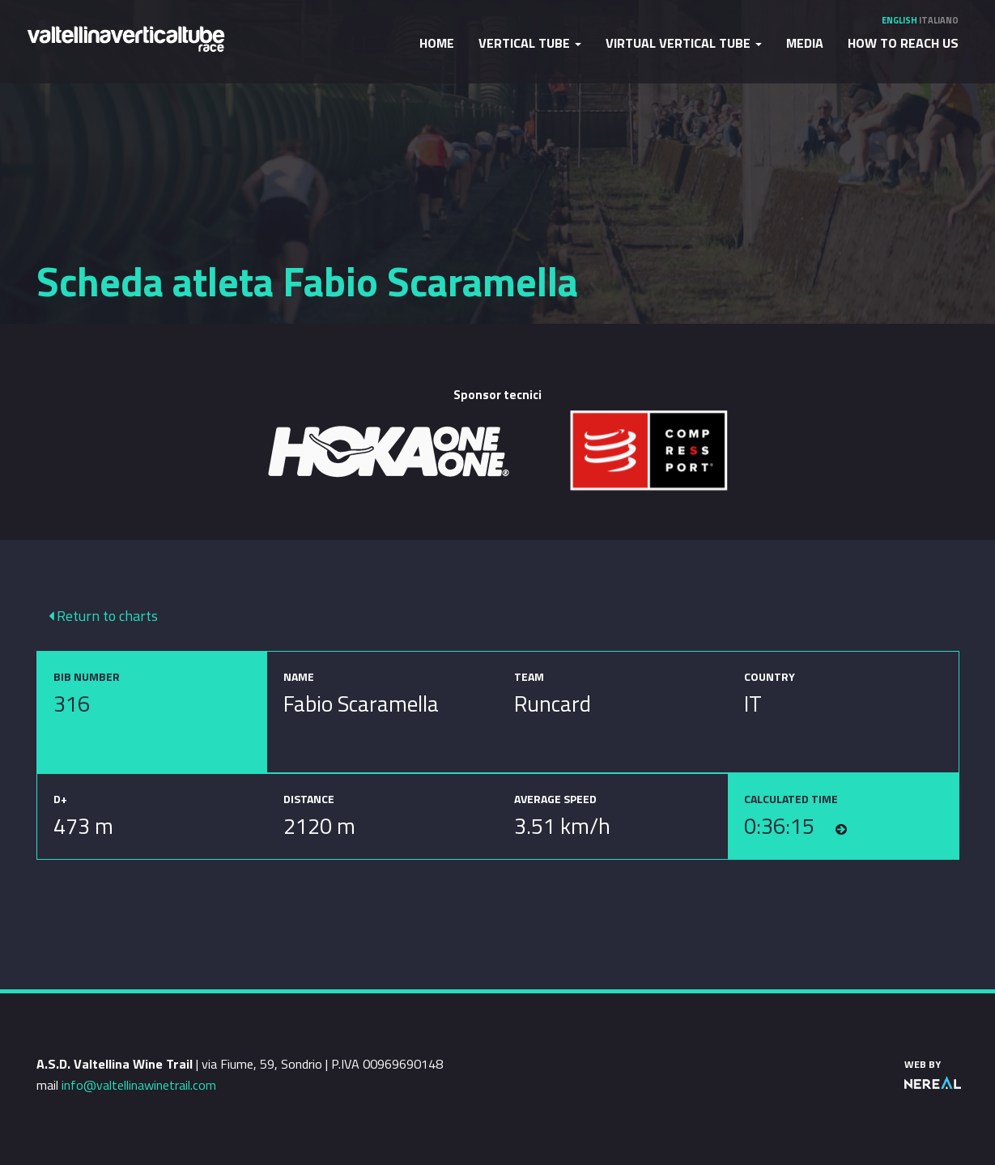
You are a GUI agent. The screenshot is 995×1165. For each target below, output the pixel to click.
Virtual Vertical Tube (684, 43)
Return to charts (103, 616)
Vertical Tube (529, 43)
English (899, 20)
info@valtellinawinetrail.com (139, 1085)
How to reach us (903, 43)
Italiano (939, 20)
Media (804, 43)
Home (436, 43)
